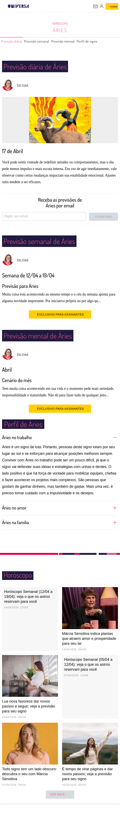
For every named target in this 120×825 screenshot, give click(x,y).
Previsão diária (13, 41)
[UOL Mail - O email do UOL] (95, 6)
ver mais (60, 794)
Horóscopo (60, 23)
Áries (60, 30)
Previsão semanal (43, 41)
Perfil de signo (102, 41)
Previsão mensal (74, 41)
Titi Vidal (22, 85)
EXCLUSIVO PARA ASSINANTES (60, 314)
